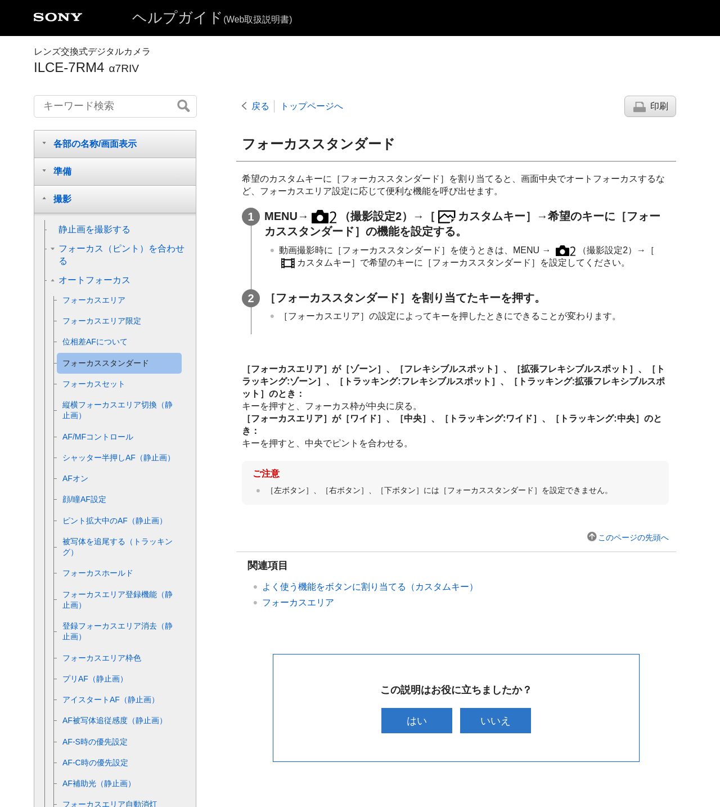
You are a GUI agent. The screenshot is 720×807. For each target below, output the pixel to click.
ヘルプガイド (212, 17)
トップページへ (311, 106)
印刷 (659, 106)
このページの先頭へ (633, 537)
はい (416, 721)
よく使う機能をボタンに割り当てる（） (370, 586)
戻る (260, 106)
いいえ (497, 721)
